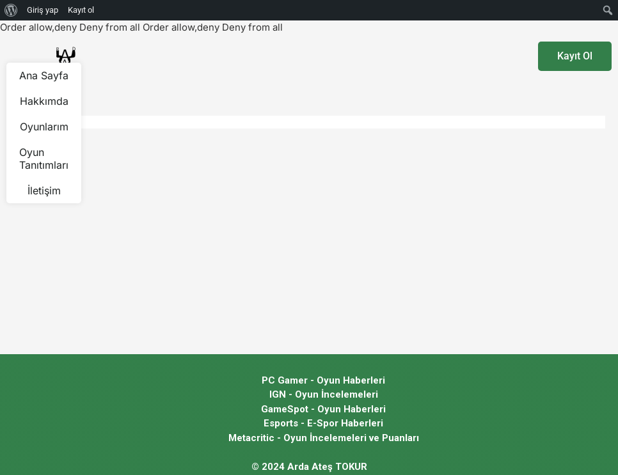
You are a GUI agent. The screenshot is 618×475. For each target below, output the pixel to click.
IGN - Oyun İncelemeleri (323, 394)
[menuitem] (11, 10)
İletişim (44, 190)
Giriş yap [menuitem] (42, 10)
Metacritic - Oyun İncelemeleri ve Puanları (323, 438)
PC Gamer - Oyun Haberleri (323, 380)
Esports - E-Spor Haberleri (323, 423)
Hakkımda (44, 101)
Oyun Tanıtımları (43, 158)
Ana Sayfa (43, 75)
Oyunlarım (44, 126)
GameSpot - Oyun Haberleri (323, 409)
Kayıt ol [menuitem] (81, 10)
